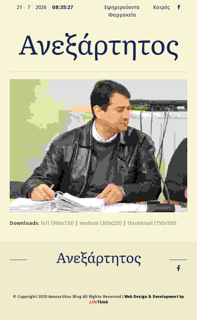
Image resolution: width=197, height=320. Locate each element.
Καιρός (161, 7)
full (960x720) (57, 223)
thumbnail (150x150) (151, 223)
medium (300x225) (100, 223)
